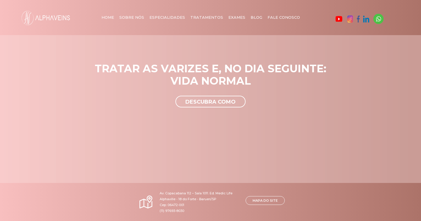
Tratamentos (206, 17)
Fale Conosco (284, 17)
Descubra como (210, 102)
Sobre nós (131, 17)
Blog (256, 17)
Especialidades (167, 17)
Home (107, 17)
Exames (236, 17)
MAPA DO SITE (265, 200)
